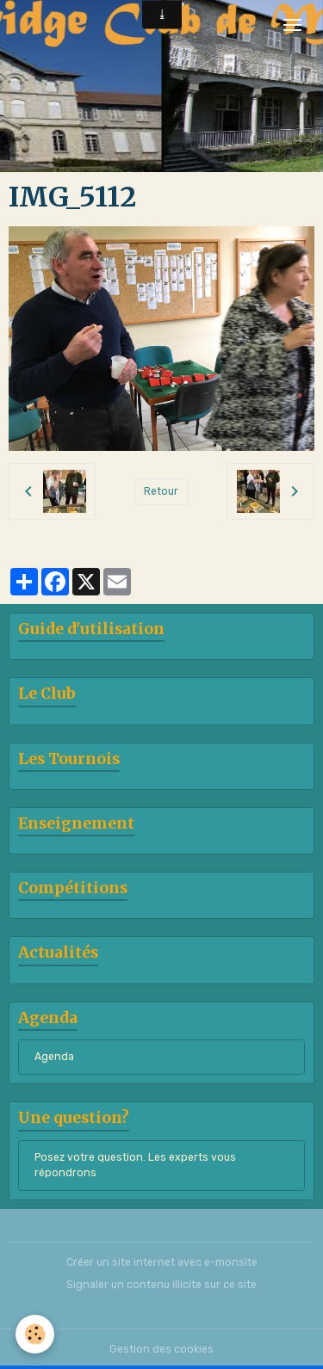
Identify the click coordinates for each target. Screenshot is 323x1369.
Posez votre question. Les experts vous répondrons (135, 1165)
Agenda (54, 1057)
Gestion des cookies (161, 1349)
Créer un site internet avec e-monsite (162, 1262)
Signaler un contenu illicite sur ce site (161, 1285)
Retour (161, 491)
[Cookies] (35, 1334)
